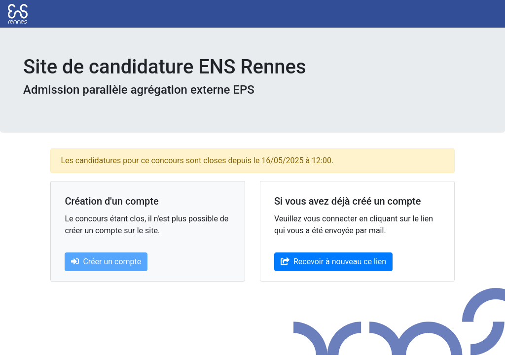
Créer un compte (106, 261)
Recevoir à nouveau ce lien (333, 261)
